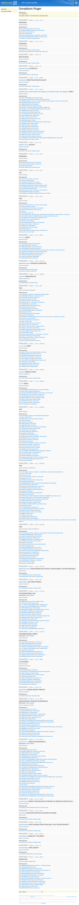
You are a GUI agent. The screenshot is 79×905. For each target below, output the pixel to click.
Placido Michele (43, 204)
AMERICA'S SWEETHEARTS (27, 651)
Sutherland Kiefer (37, 500)
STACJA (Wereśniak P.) (26, 653)
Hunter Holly (29, 502)
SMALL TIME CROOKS (26, 643)
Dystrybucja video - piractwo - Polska (30, 139)
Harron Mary (37, 510)
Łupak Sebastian (23, 836)
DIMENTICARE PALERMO (27, 253)
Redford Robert (44, 499)
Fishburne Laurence (30, 447)
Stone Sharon (29, 190)
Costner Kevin (41, 486)
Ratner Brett (35, 439)
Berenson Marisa (30, 28)
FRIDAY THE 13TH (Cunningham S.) (29, 615)
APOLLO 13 (24, 271)
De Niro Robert (29, 436)
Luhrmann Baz (49, 392)
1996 (30, 321)
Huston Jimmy (47, 109)
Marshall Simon (36, 553)
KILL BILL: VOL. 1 (23, 741)
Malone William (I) (42, 544)
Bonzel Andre (52, 250)
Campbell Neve (35, 552)
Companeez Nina (30, 35)
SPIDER (23, 712)
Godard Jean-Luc (38, 209)
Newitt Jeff (48, 878)
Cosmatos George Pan (37, 246)
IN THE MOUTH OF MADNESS (28, 360)
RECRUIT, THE (24, 695)
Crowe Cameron (37, 323)
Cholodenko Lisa (37, 677)
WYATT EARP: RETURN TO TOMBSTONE (30, 216)
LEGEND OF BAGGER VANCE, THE (29, 499)
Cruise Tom (28, 324)
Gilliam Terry (35, 324)
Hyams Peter (36, 364)
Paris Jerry (37, 102)
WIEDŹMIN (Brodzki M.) (26, 656)
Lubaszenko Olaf (38, 617)
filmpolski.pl (32, 896)
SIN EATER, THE (25, 679)
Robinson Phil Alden (45, 99)
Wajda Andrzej (40, 611)
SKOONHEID (24, 876)
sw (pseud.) (22, 276)
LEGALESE (24, 303)
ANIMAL (23, 627)
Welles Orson (35, 431)
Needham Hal (40, 133)
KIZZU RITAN (24, 308)
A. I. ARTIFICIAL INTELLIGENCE (28, 604)
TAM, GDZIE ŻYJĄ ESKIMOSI (27, 767)
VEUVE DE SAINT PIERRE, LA (28, 442)
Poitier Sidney (36, 327)
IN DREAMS (24, 425)
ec (20, 237)
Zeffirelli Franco (39, 458)
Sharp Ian (36, 110)
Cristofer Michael (41, 654)
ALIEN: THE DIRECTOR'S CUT (28, 760)
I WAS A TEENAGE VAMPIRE (33, 109)
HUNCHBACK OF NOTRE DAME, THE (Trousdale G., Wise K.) (35, 316)
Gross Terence (37, 547)
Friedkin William (31, 225)
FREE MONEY (24, 438)
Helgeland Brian (36, 679)
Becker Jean (40, 489)
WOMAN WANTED (25, 500)
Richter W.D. (60, 137)
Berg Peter (36, 455)
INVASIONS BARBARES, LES (27, 751)
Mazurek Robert (23, 689)
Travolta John (37, 444)
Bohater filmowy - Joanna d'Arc (63, 214)
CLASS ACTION (24, 256)
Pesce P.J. (39, 353)
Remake (33, 206)
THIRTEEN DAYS (25, 487)
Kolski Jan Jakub (42, 714)
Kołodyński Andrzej (24, 91)
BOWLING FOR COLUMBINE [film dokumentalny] (32, 722)
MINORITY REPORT (25, 534)
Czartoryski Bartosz (24, 847)
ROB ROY (23, 219)
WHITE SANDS (24, 167)
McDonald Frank (54, 216)
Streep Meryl (37, 35)
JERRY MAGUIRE (25, 323)
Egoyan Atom (33, 676)
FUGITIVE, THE (24, 603)
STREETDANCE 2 (25, 883)
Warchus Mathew (34, 518)
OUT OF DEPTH (24, 553)
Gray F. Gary (36, 734)
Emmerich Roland (45, 550)
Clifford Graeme (36, 402)
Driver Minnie (56, 519)
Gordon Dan (58, 101)
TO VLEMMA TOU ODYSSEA (27, 217)
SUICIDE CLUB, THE (25, 118)
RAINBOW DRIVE (25, 104)
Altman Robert (39, 334)
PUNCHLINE (24, 619)
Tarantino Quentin (23, 784)
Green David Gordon (36, 871)
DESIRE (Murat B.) (25, 305)
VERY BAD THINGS (25, 455)
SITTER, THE (24, 871)
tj (47, 91)
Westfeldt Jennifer (39, 879)
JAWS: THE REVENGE (26, 97)
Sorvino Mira (29, 439)
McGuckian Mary (40, 558)
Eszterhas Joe (36, 224)
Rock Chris (36, 457)
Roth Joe (40, 651)
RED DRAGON (24, 669)
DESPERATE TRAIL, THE (27, 353)
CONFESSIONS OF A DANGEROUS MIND (30, 788)
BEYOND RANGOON (26, 355)
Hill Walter (48, 193)
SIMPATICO (24, 518)
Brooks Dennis (43, 503)
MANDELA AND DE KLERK (27, 329)
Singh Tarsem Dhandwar (39, 873)
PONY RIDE (24, 684)
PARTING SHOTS (25, 428)
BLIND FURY (24, 125)
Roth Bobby (36, 104)
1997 (30, 417)
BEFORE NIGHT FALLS (26, 576)
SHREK (23, 601)
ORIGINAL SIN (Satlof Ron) (27, 654)
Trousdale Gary (56, 316)
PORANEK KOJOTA (25, 617)
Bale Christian (38, 511)
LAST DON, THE (25, 402)
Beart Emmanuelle (30, 51)
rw (24, 237)
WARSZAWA (24, 768)
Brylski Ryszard (32, 718)
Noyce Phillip (34, 125)
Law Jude (28, 475)
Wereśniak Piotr (39, 653)
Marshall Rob (39, 492)
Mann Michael (31, 220)
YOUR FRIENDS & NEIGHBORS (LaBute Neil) (31, 450)
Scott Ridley (32, 339)
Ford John (46, 609)
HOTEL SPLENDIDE (25, 547)
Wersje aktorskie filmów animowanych (30, 319)
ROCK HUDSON (25, 115)
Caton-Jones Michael (34, 219)
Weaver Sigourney (30, 31)
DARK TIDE (24, 886)
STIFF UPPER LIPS (25, 297)
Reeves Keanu (29, 519)
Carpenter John (42, 360)
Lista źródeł (21, 15)
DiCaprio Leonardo (43, 457)
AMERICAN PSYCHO (26, 510)
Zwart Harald (33, 423)
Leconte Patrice (42, 442)
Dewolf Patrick (36, 363)
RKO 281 (23, 430)
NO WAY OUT (24, 63)
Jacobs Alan (38, 356)
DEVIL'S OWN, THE (25, 340)
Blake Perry (38, 682)
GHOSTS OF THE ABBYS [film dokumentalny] (31, 720)
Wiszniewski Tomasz (43, 767)
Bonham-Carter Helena (31, 299)
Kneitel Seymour (50, 101)
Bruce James (38, 118)
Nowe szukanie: (22, 891)
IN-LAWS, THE (24, 725)
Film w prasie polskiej (6, 11)
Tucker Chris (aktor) (37, 497)
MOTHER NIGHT (25, 400)
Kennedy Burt (41, 131)
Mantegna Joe (34, 516)
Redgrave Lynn (36, 537)
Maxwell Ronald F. (40, 674)
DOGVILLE (23, 709)
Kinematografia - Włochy (27, 332)
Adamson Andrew (40, 601)
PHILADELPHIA (24, 243)
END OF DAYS (24, 484)
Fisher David (40, 113)
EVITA (22, 212)
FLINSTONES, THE (25, 182)
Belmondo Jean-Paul (31, 307)
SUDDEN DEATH (25, 364)
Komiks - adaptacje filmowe (28, 180)
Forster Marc (41, 875)
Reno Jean (28, 478)
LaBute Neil (48, 450)
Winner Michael (36, 428)
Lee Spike (36, 337)
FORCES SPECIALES (26, 884)
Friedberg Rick (33, 404)
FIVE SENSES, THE (25, 549)
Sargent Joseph (39, 97)
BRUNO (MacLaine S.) (26, 418)
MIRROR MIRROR (25, 873)
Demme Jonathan (36, 243)
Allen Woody (38, 643)
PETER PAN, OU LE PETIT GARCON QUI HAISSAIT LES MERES (35, 495)
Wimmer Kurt (35, 757)
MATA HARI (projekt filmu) (27, 222)
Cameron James (49, 720)
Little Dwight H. (29, 422)
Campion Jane (41, 394)
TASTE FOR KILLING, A (26, 164)
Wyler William (34, 625)
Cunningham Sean (45, 615)
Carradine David (40, 222)
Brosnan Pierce (29, 337)
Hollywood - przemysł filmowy (40, 471)
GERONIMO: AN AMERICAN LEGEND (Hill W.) (31, 193)
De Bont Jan (52, 731)
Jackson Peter (34, 302)
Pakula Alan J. (38, 248)
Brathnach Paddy (34, 555)
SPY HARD (23, 404)
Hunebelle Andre (47, 121)
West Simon (41, 628)
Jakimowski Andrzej (36, 717)
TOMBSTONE (24, 246)
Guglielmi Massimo (30, 334)
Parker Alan (31, 212)
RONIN (22, 434)
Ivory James (38, 136)
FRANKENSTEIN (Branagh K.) (28, 186)
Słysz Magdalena (64, 91)
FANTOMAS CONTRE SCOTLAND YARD (30, 121)
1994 (33, 232)
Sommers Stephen (42, 426)
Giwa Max (35, 883)
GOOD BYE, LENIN (25, 773)
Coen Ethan (44, 775)
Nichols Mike (29, 224)
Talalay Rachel (46, 497)
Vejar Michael (43, 606)
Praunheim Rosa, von (45, 870)
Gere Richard (29, 327)
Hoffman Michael (36, 313)
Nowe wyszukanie (44, 15)
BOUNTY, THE (24, 38)
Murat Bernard (37, 305)
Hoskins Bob (42, 337)
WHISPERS (23, 123)
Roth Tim (28, 302)
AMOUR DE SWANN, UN (26, 30)
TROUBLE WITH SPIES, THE (27, 131)
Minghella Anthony (40, 397)
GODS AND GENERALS (26, 674)
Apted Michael (36, 256)
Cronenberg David (33, 712)
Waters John (34, 245)
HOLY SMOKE (24, 507)
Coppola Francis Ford (38, 295)
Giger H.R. (28, 228)
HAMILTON (23, 423)
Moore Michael (51, 722)
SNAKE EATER (24, 105)
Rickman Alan (29, 460)
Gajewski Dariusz (35, 768)
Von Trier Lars (39, 642)
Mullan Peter (41, 715)
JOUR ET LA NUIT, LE (26, 326)
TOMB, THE (24, 116)
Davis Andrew (35, 603)
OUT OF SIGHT (24, 452)
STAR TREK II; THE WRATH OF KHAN (29, 620)
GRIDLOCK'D (24, 300)
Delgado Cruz (47, 107)
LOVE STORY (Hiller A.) (26, 614)
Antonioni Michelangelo (43, 389)
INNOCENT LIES (25, 363)
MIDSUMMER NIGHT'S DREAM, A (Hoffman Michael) (33, 483)
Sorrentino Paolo (41, 881)
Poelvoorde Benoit (60, 250)
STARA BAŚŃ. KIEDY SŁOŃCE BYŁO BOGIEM (31, 736)
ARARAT (23, 676)
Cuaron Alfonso (38, 358)
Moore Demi (36, 190)
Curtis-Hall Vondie (35, 300)
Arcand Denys (42, 751)
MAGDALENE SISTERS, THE (27, 715)
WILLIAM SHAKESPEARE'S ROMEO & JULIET (31, 392)
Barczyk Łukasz (34, 764)
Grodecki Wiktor (36, 710)
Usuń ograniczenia (34, 15)
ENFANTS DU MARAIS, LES (27, 489)
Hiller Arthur (38, 614)
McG (35, 867)
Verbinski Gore (59, 726)
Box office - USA (25, 232)
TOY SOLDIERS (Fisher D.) (27, 113)
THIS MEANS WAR (25, 867)
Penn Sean (69, 519)
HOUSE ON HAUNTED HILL (27, 544)
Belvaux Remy (45, 250)
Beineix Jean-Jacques (31, 557)
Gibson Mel (36, 204)
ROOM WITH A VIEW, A (26, 136)
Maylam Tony (37, 112)
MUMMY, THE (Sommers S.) (27, 426)
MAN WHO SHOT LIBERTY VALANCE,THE (30, 609)
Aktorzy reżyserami (26, 206)
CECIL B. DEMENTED (26, 331)
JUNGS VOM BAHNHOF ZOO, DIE (28, 870)
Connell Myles (38, 560)
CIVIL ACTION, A (25, 445)
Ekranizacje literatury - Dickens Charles (31, 214)
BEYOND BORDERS (25, 681)
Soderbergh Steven (36, 452)
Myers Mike (28, 453)
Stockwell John (34, 886)
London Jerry (36, 129)
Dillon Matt (41, 508)
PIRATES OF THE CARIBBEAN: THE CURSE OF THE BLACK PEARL (36, 726)
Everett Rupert (29, 457)
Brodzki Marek (39, 656)
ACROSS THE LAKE (25, 112)
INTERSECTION (24, 257)
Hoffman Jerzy (49, 736)
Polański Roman (30, 204)
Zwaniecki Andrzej (23, 801)
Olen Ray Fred (34, 116)
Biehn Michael (38, 162)
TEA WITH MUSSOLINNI (26, 458)
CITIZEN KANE (24, 431)
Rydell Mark (35, 257)
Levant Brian (37, 182)
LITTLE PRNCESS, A (26, 358)
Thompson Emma (36, 502)
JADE (22, 225)
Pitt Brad (38, 447)
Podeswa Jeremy (38, 549)
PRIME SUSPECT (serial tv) (27, 513)
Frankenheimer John (33, 434)
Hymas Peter (35, 484)
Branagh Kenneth (43, 186)
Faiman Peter (38, 612)
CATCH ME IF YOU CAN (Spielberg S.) (29, 671)
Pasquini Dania (42, 883)
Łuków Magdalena (42, 91)
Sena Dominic (39, 536)
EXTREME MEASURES (26, 310)
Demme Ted (31, 650)
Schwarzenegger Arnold (31, 486)
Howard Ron (33, 271)
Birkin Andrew (29, 497)
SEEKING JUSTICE (25, 853)
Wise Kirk (62, 316)
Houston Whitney (30, 162)
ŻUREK (23, 718)
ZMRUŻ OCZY (24, 717)
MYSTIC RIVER (24, 791)
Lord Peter (43, 878)
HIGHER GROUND (25, 887)
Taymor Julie (29, 515)
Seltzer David (34, 619)
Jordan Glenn (34, 303)
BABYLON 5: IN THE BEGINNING (28, 606)
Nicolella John (36, 115)
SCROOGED (24, 128)
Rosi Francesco (40, 253)
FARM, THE (24, 673)
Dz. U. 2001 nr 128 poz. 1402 (71, 896)
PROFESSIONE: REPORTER (27, 389)
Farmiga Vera (37, 887)
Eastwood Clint (35, 791)
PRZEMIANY (24, 764)
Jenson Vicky (32, 601)
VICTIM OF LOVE (25, 129)
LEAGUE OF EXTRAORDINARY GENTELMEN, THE (32, 759)
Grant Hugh (28, 311)
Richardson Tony (43, 36)
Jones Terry (43, 352)
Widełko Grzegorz (54, 91)
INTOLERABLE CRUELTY (27, 775)
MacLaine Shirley (39, 418)
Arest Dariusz (22, 813)
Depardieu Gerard (37, 519)
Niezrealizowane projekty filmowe (29, 188)
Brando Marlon (29, 444)
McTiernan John (43, 230)
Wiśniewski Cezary (23, 68)
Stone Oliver (45, 334)
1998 (30, 473)
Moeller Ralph (29, 165)
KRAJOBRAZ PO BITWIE (27, 611)
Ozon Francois (37, 728)
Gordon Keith (36, 400)
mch (25, 346)
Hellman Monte (43, 436)
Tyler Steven (29, 505)
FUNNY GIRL (24, 625)
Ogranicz (27, 15)
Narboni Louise (57, 495)
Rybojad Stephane (39, 884)
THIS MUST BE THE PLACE (27, 881)
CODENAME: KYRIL (25, 110)
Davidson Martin (35, 126)
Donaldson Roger (36, 38)
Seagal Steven (38, 183)
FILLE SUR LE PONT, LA (26, 476)
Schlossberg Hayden (46, 865)
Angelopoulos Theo (42, 217)
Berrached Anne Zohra (28, 441)
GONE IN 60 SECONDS (26, 536)
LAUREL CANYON (25, 677)
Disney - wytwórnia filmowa (29, 318)
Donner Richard (34, 128)
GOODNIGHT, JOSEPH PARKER (28, 503)
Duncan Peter (40, 479)
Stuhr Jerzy (37, 723)
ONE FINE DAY (24, 313)
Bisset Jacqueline (43, 190)
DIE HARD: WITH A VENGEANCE (28, 230)
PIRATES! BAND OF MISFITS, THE (29, 878)
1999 (33, 563)
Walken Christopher (30, 561)
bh (49, 91)
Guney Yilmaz (44, 35)
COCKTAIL (23, 74)
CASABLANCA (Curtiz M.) (27, 208)
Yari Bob (34, 120)
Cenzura (24, 211)
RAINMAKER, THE (25, 295)
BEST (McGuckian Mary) (26, 558)
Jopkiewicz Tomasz (24, 144)
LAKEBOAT (24, 516)
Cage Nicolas (29, 537)
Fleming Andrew (35, 725)
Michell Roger (35, 449)
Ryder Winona (63, 519)
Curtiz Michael (40, 208)
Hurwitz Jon (38, 865)
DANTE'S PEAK (24, 335)
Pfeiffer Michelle (29, 315)
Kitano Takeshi (34, 308)
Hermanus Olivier (35, 876)
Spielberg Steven (30, 494)
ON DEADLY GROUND (26, 183)
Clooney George (47, 788)
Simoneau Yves (35, 438)
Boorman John (38, 355)
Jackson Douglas (34, 123)
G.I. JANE (23, 339)
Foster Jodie (35, 453)
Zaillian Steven (36, 445)
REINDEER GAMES (25, 539)
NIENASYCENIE (24, 710)
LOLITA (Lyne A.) (25, 178)
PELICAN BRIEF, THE (26, 248)
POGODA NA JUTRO (26, 723)
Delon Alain (37, 28)
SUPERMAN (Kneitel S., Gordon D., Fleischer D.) (32, 101)
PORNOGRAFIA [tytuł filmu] (27, 714)
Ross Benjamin (33, 430)
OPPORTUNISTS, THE (26, 560)
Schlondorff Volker (40, 30)
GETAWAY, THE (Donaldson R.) (28, 185)
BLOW (22, 650)
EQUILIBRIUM (24, 757)
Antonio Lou (39, 164)
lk (22, 237)
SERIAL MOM (24, 245)
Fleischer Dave (64, 101)
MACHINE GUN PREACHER (27, 875)
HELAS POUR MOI (25, 209)
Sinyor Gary (36, 297)
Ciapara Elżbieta (33, 91)
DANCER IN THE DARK (26, 642)
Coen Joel (39, 775)
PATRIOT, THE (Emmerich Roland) (29, 550)
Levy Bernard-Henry (39, 326)
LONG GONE (24, 126)
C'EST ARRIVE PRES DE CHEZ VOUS (29, 250)
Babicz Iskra (45, 51)
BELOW (23, 729)
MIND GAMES (24, 120)
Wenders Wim (38, 51)
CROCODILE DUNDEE (26, 612)
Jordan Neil (33, 425)
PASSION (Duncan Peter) (27, 479)
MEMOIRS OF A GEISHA (26, 492)
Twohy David (32, 729)
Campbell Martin (38, 681)
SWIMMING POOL (25, 728)
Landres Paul (47, 216)
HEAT (22, 220)
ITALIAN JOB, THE (25, 734)
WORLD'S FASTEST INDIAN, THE (28, 807)
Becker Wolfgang (38, 773)
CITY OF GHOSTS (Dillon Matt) (28, 508)
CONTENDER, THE (25, 622)
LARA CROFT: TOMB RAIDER (28, 628)
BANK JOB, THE (25, 819)
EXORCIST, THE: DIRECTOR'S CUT (29, 646)
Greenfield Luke (32, 627)
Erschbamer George (36, 105)
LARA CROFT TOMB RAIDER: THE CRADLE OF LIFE (33, 731)
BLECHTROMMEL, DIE (26, 396)
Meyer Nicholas (45, 620)
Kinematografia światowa (27, 294)
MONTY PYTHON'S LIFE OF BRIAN (29, 352)
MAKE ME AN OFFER (26, 102)
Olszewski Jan (22, 80)
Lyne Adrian (35, 178)
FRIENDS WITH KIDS (26, 879)
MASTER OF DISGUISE (26, 682)
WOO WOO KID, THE (31, 99)
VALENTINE (24, 623)
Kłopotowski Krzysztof (24, 263)
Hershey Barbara (30, 481)
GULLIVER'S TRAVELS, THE (33, 107)
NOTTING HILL (24, 449)
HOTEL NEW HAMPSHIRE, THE (28, 36)
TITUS (20, 515)
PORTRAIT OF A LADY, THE (27, 394)
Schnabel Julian (39, 576)
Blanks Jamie (34, 623)
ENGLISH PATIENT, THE (26, 397)
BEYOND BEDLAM (25, 191)
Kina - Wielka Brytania (27, 33)
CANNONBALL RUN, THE (27, 133)
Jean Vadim (36, 191)
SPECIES (23, 227)
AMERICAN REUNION (26, 865)
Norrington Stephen (52, 759)
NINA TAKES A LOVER (26, 356)
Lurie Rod (36, 622)
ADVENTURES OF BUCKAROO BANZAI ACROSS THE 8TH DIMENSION (37, 137)
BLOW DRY (24, 555)
